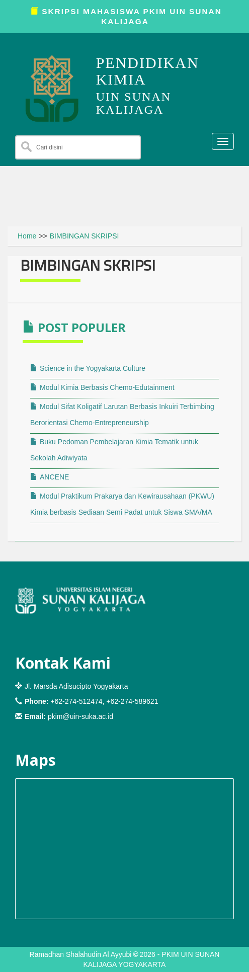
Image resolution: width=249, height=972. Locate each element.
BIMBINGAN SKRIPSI (84, 236)
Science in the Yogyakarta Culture (87, 368)
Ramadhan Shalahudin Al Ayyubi (81, 954)
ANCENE (49, 477)
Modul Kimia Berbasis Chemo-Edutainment (102, 387)
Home (27, 236)
